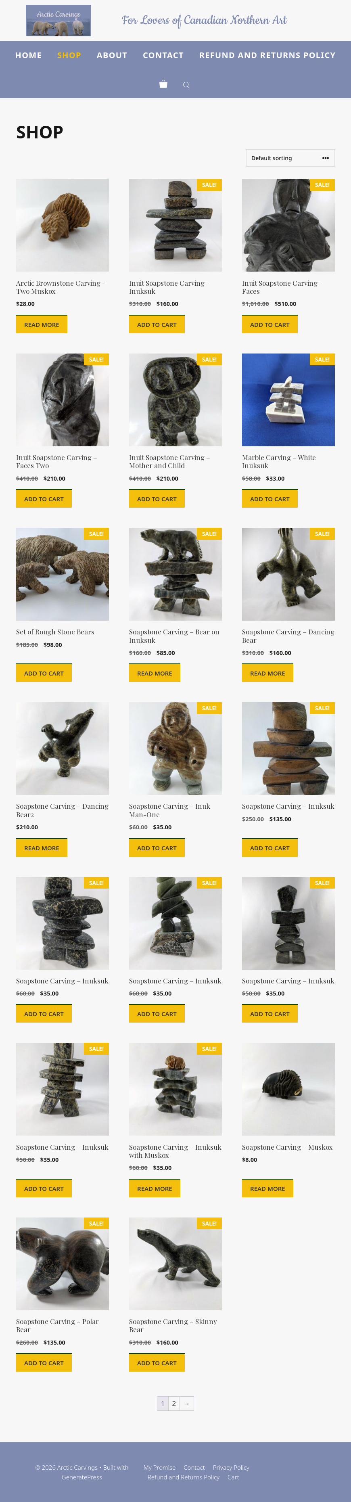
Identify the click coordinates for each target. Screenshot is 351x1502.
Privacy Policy (231, 1467)
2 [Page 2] (174, 1403)
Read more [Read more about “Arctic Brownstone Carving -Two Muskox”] (41, 324)
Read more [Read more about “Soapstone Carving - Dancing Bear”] (267, 673)
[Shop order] (290, 158)
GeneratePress (82, 1477)
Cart (233, 1477)
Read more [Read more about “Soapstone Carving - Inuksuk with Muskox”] (154, 1188)
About (112, 55)
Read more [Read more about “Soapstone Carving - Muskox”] (267, 1188)
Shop (69, 55)
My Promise (160, 1467)
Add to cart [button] (157, 324)
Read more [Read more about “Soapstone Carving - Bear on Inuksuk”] (154, 673)
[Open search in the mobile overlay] (187, 84)
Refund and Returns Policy (267, 55)
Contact (163, 55)
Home (28, 55)
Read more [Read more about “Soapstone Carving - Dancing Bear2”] (41, 848)
